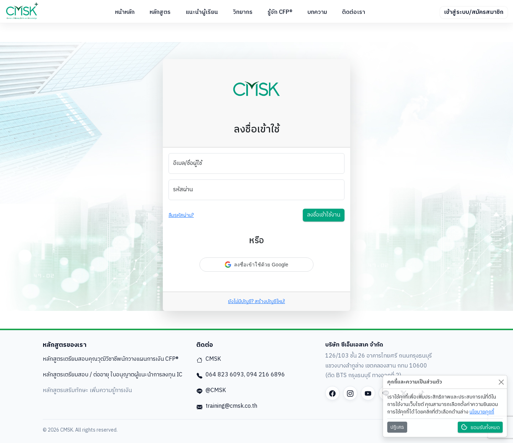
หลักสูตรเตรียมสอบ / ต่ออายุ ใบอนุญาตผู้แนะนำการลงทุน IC (112, 375)
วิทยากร (243, 12)
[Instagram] (350, 393)
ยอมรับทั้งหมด (480, 427)
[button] (257, 264)
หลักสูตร (160, 12)
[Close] (501, 382)
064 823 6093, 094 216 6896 (240, 375)
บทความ (317, 12)
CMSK (208, 359)
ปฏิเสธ (397, 427)
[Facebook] (332, 393)
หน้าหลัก (125, 12)
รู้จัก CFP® (280, 12)
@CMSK (211, 390)
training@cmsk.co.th (226, 406)
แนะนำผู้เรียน (202, 12)
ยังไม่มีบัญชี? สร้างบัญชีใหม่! (256, 301)
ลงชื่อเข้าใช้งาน (323, 215)
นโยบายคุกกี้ (482, 412)
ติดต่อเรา (353, 12)
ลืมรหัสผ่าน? (181, 215)
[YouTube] (368, 393)
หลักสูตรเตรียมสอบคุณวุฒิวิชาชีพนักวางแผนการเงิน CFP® (110, 359)
